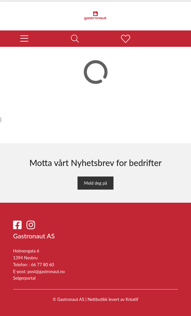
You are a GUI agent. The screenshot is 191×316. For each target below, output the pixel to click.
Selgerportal (24, 278)
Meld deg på (95, 183)
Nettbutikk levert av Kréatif (113, 299)
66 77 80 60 (42, 264)
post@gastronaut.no (46, 271)
